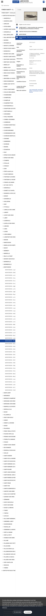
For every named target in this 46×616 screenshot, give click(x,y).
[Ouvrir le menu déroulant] (2, 2)
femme (31, 95)
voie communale (33, 93)
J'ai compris (28, 612)
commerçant (35, 94)
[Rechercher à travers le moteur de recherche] (21, 6)
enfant (40, 94)
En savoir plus (17, 612)
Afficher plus (37, 75)
